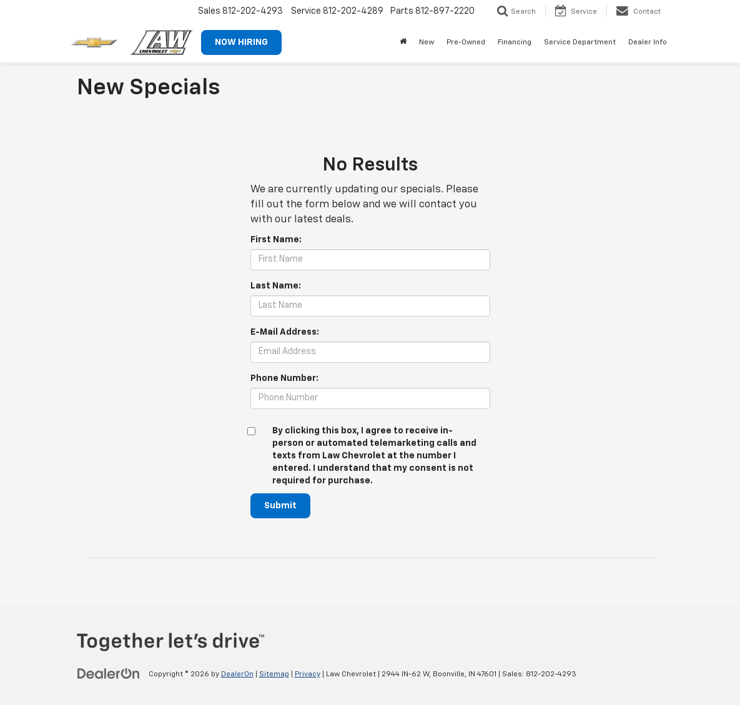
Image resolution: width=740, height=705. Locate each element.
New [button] (426, 42)
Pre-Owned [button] (465, 42)
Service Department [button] (580, 42)
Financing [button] (514, 42)
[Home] (403, 42)
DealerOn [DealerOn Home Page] (237, 674)
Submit (280, 505)
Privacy (307, 674)
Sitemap (274, 674)
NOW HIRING (241, 42)
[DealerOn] (109, 673)
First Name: (276, 239)
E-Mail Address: (284, 332)
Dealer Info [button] (647, 42)
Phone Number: (284, 378)
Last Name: (275, 286)
